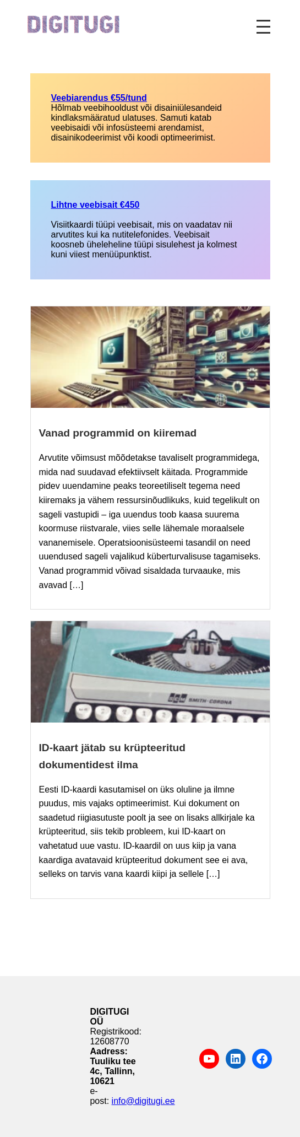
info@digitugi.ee (143, 1101)
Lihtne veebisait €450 (95, 204)
